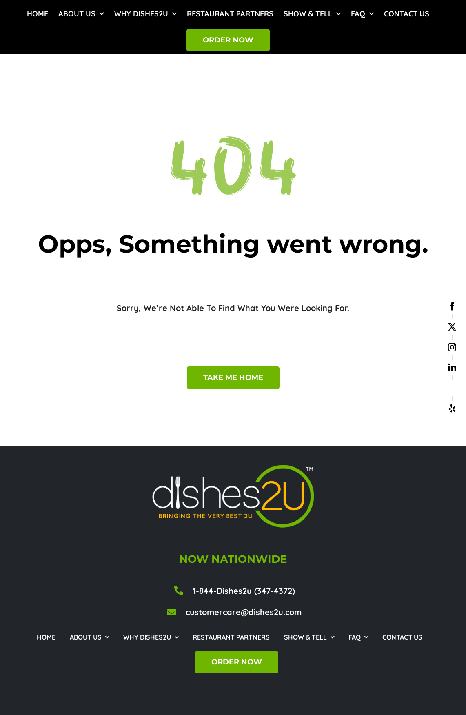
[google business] (452, 388)
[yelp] (452, 408)
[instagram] (452, 347)
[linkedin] (452, 367)
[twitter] (452, 327)
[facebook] (452, 306)
